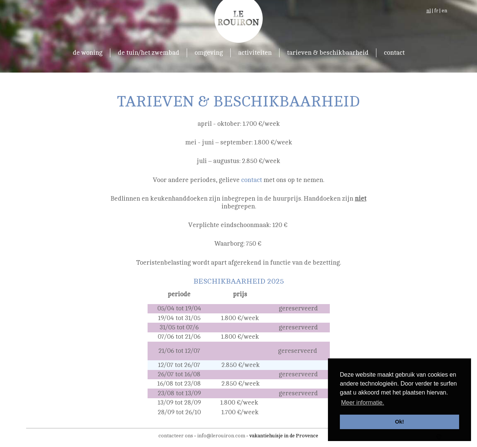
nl (428, 10)
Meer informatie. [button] (362, 402)
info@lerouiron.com (221, 435)
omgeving (209, 52)
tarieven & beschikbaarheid (328, 52)
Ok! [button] (399, 422)
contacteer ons (175, 435)
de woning (87, 52)
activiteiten (255, 52)
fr (436, 10)
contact (394, 52)
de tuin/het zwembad (148, 52)
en (444, 10)
